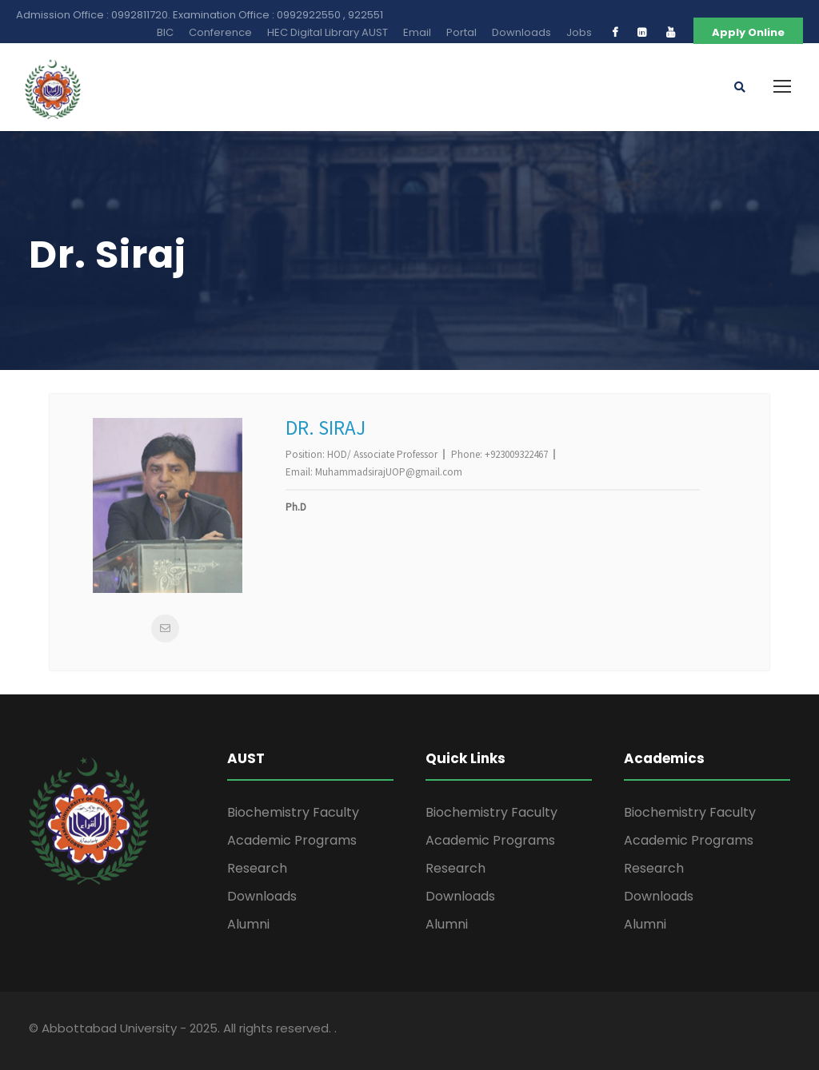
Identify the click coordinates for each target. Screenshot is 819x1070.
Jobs (579, 32)
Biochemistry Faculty (293, 812)
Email (417, 32)
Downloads (521, 32)
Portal (461, 32)
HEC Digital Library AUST (327, 32)
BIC (165, 32)
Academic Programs (292, 840)
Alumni (248, 924)
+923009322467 (516, 454)
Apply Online (748, 32)
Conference (220, 32)
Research (257, 868)
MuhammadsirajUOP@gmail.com (388, 472)
